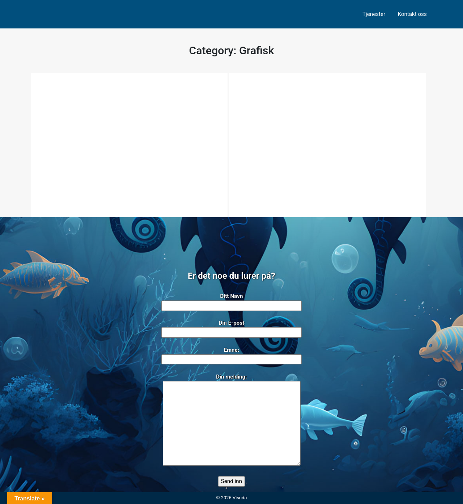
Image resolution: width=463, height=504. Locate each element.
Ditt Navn (231, 301)
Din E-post (231, 328)
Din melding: (232, 420)
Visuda (240, 497)
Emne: (231, 355)
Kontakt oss (412, 14)
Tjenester (373, 14)
